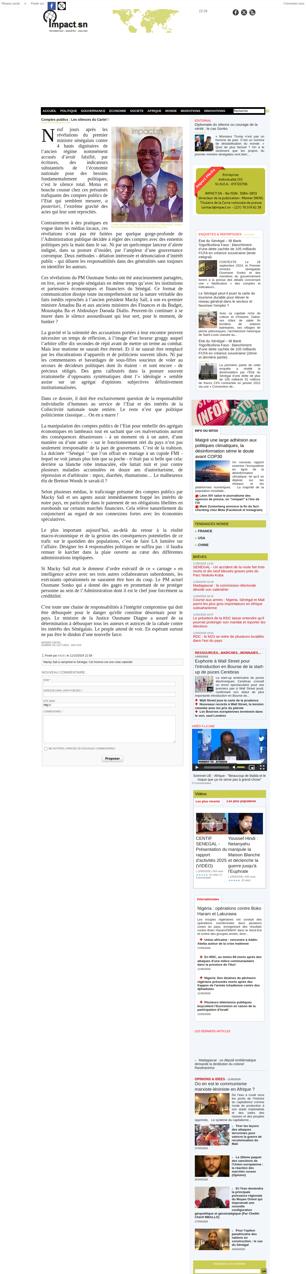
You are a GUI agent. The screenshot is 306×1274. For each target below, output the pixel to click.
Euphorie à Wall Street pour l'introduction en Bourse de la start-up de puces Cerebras (226, 632)
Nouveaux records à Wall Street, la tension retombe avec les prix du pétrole (226, 673)
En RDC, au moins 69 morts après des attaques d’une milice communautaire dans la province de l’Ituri (228, 925)
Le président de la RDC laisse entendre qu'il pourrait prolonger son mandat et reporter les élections (226, 589)
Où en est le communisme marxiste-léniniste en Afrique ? (227, 1045)
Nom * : (47, 680)
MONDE (171, 111)
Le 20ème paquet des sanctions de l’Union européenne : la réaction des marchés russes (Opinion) (248, 1116)
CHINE (201, 514)
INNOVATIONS (214, 111)
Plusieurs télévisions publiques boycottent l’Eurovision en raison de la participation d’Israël (223, 965)
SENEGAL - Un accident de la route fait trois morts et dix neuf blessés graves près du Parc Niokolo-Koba (227, 540)
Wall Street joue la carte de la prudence (226, 668)
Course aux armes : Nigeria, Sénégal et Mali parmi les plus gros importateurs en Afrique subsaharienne (226, 571)
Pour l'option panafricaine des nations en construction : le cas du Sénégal (248, 1177)
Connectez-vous (294, 3)
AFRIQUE (155, 111)
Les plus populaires (242, 767)
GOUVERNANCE (93, 111)
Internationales (208, 865)
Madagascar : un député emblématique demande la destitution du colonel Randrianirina (228, 1023)
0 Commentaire (201, 748)
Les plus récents (208, 767)
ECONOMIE (117, 111)
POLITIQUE (68, 111)
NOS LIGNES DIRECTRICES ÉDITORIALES (224, 1230)
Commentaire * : (53, 711)
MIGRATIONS (190, 111)
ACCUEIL (50, 111)
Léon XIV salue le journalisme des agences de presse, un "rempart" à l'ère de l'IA (228, 470)
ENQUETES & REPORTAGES (218, 232)
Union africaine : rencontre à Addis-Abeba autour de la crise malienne (229, 906)
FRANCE (203, 500)
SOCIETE (137, 111)
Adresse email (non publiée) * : (63, 690)
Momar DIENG (50, 642)
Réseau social (11, 3)
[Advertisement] (153, 69)
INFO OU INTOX (207, 409)
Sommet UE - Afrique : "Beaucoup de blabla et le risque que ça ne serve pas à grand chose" (229, 744)
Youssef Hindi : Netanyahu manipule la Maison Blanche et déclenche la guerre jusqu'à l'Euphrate (245, 820)
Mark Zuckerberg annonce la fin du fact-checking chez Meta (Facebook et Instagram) (225, 477)
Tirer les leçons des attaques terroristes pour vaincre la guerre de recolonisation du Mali (247, 1089)
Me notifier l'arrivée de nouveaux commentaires (82, 748)
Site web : (49, 701)
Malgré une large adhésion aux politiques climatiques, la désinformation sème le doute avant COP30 (228, 427)
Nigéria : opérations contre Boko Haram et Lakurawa (225, 877)
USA (200, 507)
